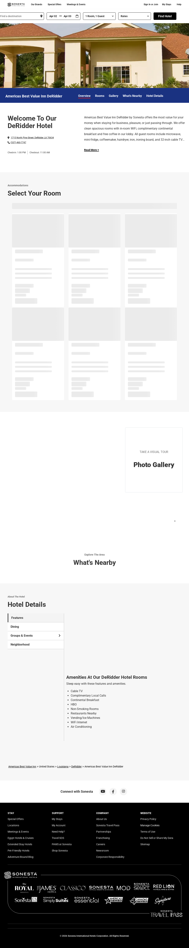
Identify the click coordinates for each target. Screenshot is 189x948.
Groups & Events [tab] (36, 635)
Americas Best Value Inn (22, 766)
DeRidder (76, 766)
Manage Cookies (149, 825)
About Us (101, 819)
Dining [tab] (15, 626)
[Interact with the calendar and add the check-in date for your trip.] (77, 16)
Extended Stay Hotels (20, 844)
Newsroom (102, 850)
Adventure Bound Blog (20, 856)
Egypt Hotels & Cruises (21, 837)
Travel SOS (58, 837)
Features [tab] (17, 618)
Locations (13, 825)
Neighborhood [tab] (20, 644)
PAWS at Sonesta (62, 844)
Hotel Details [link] (154, 96)
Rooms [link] (99, 96)
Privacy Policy (148, 819)
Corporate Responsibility (110, 856)
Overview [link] (84, 96)
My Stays (166, 4)
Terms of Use (147, 831)
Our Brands (36, 4)
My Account (59, 825)
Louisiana (63, 766)
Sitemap (145, 844)
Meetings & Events (76, 4)
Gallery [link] (113, 96)
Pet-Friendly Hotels (18, 850)
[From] (53, 16)
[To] (68, 16)
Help (179, 4)
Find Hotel (165, 16)
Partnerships (103, 831)
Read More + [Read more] (91, 149)
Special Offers (54, 4)
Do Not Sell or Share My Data (156, 837)
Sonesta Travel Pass (107, 825)
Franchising (103, 837)
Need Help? (58, 831)
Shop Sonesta (60, 850)
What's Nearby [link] (132, 96)
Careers (100, 844)
